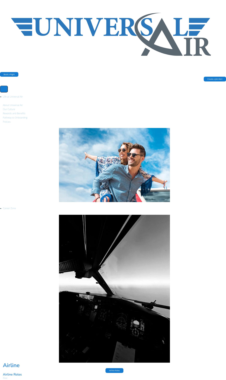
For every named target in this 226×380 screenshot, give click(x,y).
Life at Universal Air (13, 96)
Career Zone (9, 208)
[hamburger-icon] (4, 89)
